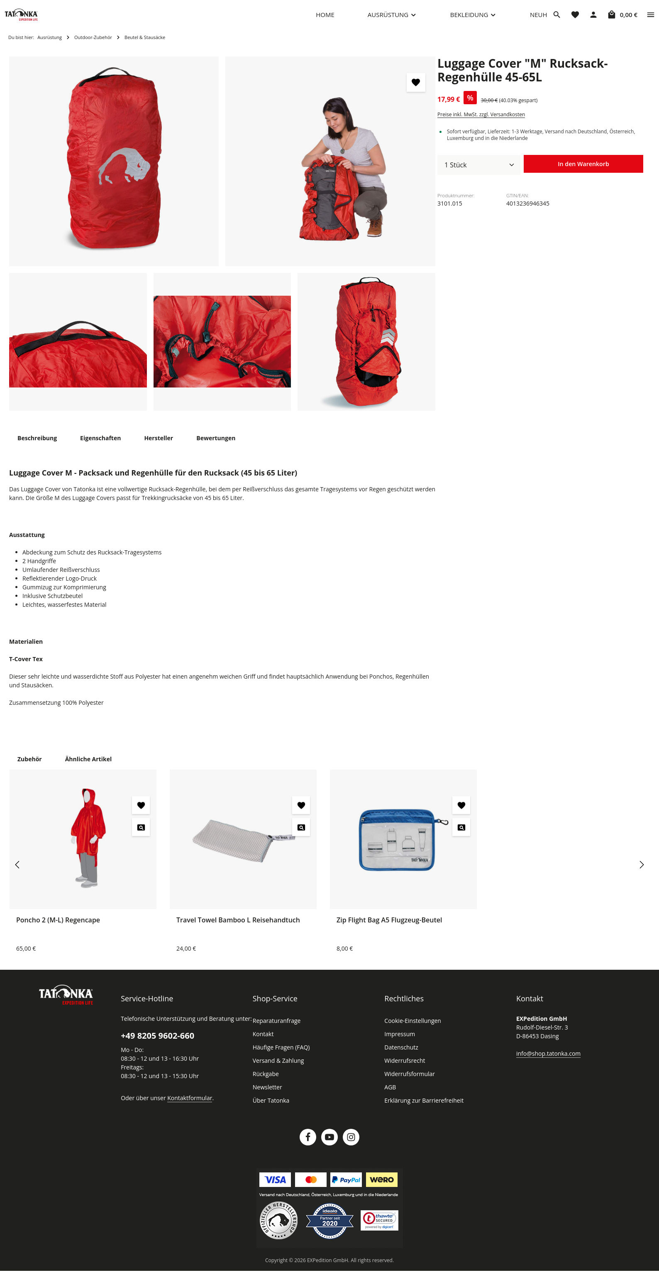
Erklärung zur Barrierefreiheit (421, 1109)
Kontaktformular (185, 1106)
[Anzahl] (478, 173)
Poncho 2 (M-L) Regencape (58, 928)
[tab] (36, 446)
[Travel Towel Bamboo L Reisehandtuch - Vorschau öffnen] (301, 835)
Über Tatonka (270, 1109)
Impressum (398, 1042)
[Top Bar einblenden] (650, 18)
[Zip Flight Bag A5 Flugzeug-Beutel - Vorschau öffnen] (461, 835)
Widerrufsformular (407, 1082)
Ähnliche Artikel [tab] (86, 767)
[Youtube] (329, 1145)
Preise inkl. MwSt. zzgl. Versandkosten (480, 123)
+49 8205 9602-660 (157, 1044)
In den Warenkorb (583, 172)
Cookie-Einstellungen (411, 1029)
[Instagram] (351, 1145)
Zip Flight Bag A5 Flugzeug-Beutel (390, 928)
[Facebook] (308, 1145)
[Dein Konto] (593, 18)
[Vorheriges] (18, 873)
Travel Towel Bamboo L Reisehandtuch (237, 928)
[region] (222, 242)
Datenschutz (400, 1055)
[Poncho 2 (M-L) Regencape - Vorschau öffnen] (141, 835)
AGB (390, 1095)
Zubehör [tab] (29, 767)
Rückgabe (266, 1082)
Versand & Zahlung (277, 1069)
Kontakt (262, 1042)
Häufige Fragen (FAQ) (281, 1055)
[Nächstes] (641, 873)
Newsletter (266, 1095)
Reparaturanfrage (275, 1029)
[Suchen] (557, 18)
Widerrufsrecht (403, 1069)
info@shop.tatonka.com (546, 1061)
